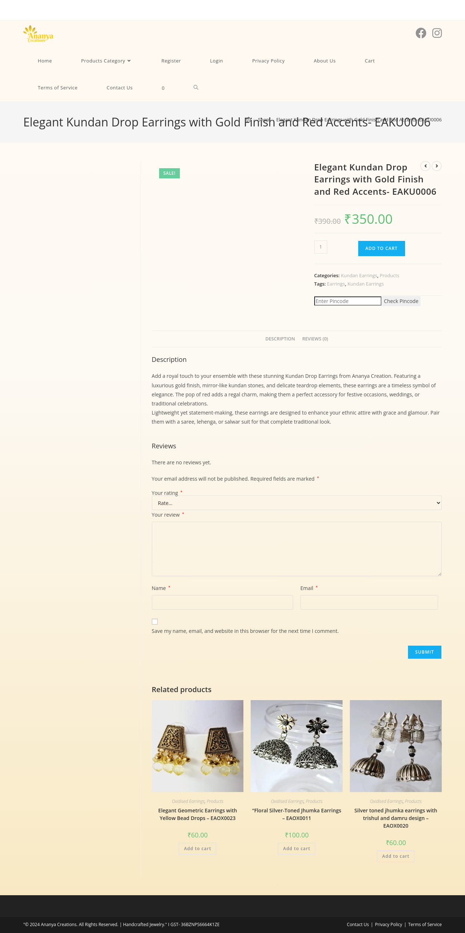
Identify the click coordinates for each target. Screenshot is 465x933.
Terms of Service (425, 924)
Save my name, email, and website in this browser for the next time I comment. (245, 630)
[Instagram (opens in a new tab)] (437, 33)
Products (389, 275)
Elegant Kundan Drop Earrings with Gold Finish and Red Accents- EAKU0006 (359, 119)
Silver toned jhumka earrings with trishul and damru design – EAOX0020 (396, 818)
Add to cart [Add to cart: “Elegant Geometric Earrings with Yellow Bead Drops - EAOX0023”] (197, 848)
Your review (168, 514)
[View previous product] (425, 166)
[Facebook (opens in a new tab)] (421, 33)
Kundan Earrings (359, 275)
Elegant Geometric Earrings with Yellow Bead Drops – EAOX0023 (197, 814)
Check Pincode (401, 301)
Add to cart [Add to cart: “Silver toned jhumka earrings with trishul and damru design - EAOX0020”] (395, 856)
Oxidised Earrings (188, 801)
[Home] (248, 119)
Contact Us (358, 924)
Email (309, 588)
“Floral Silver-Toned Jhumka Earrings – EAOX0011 (296, 814)
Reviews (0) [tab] (315, 339)
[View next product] (437, 166)
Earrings (336, 283)
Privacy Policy (388, 924)
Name (161, 588)
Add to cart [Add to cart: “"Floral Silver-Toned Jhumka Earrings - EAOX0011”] (296, 848)
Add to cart (381, 248)
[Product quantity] (320, 247)
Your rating (167, 493)
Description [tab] (280, 339)
